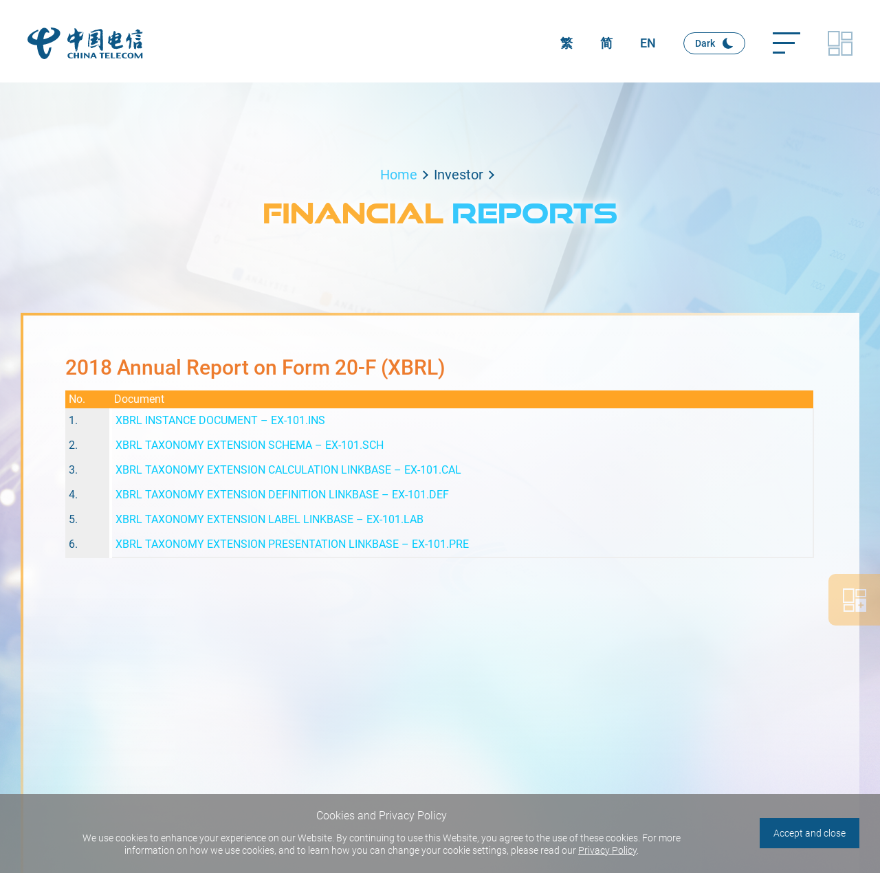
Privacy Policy (607, 850)
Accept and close (809, 833)
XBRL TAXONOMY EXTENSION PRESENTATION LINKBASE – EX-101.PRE (292, 544)
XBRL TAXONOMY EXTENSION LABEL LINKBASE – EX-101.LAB (270, 519)
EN (648, 43)
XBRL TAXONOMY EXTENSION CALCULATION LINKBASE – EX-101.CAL (288, 469)
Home (398, 174)
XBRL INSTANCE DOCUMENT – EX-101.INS (220, 420)
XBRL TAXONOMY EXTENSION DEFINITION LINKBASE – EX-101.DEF (282, 494)
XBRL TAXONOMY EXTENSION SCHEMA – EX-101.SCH (250, 445)
